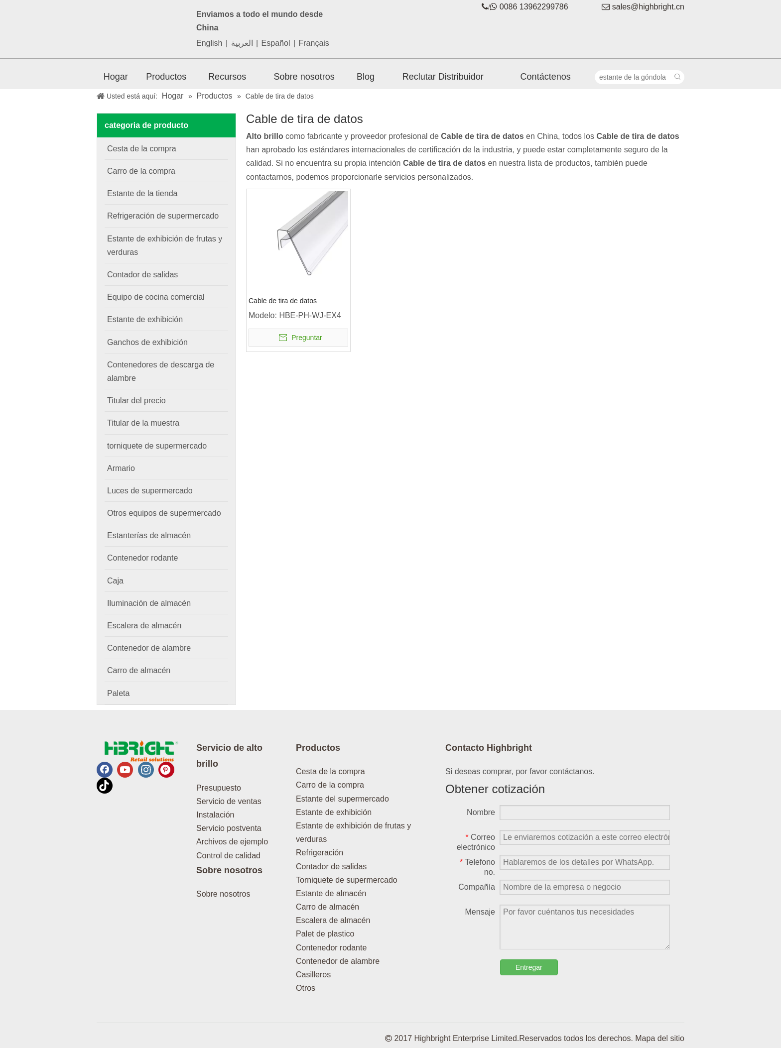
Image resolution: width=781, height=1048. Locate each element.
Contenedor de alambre (338, 961)
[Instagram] (146, 770)
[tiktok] (105, 786)
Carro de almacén (327, 907)
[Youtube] (125, 770)
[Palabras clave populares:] (677, 77)
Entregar (529, 967)
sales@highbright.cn (648, 6)
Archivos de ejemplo (232, 841)
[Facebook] (105, 770)
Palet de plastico (325, 934)
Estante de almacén (331, 893)
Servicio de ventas (228, 801)
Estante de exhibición (334, 812)
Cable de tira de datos (283, 301)
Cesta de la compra (330, 771)
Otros (305, 988)
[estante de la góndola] (633, 77)
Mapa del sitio (659, 1038)
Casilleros (313, 974)
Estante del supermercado (342, 799)
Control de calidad (228, 855)
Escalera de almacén (333, 920)
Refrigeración (319, 852)
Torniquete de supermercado (346, 880)
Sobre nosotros (223, 894)
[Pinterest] (166, 770)
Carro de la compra (330, 785)
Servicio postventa (228, 828)
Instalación (215, 815)
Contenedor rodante (331, 947)
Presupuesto (218, 788)
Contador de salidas (331, 866)
